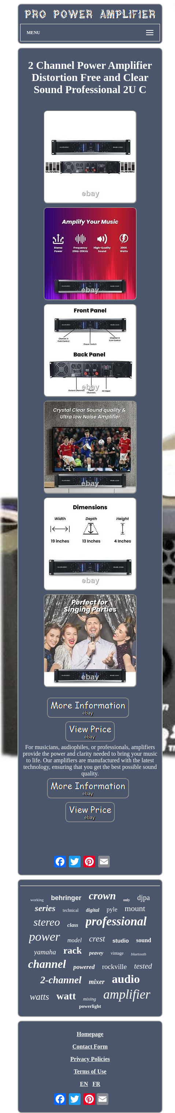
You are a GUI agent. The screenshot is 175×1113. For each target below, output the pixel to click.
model (74, 940)
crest (97, 938)
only (126, 900)
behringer (66, 898)
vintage (117, 953)
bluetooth (138, 954)
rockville (114, 966)
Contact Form (90, 1046)
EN (84, 1084)
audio (126, 978)
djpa (143, 897)
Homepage (90, 1034)
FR (96, 1084)
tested (143, 966)
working (37, 900)
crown (102, 896)
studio (120, 940)
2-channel (61, 979)
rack (72, 950)
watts (39, 997)
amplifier (126, 994)
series (45, 908)
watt (66, 996)
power (44, 936)
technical (70, 910)
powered (84, 966)
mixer (97, 981)
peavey (96, 953)
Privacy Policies (90, 1059)
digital (93, 910)
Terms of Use (90, 1071)
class (72, 925)
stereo (46, 922)
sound (143, 940)
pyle (112, 909)
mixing (89, 999)
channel (47, 964)
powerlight (90, 1006)
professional (116, 921)
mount (134, 908)
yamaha (45, 952)
